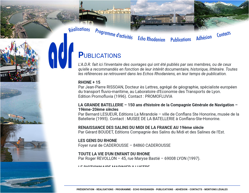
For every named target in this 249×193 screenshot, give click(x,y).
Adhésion (182, 189)
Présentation (85, 189)
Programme (123, 189)
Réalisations (105, 189)
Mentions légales (216, 189)
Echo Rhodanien (143, 189)
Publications (164, 189)
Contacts (196, 189)
